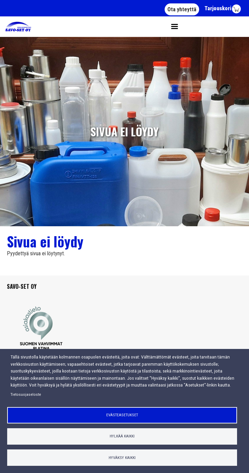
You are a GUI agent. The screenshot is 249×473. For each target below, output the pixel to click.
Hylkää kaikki (122, 436)
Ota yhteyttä (181, 9)
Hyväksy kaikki (122, 457)
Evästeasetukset (122, 415)
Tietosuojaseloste (26, 394)
